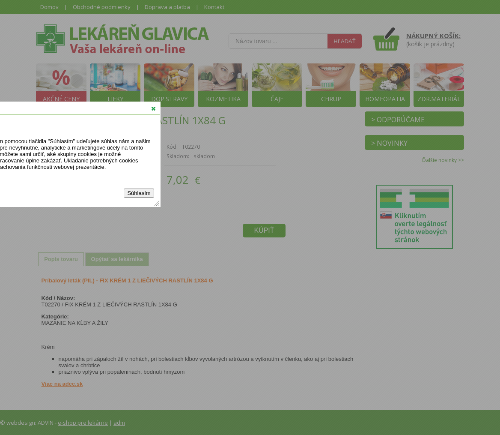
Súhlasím (138, 193)
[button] (153, 108)
